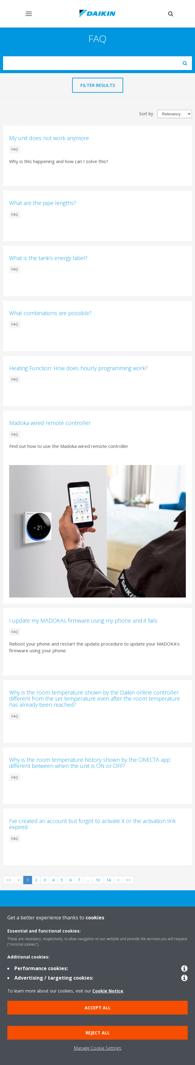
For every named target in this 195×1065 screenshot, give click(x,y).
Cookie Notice (107, 991)
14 (108, 880)
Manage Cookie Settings (97, 1048)
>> (128, 880)
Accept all (98, 1008)
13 (98, 880)
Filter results (97, 85)
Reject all (98, 1033)
